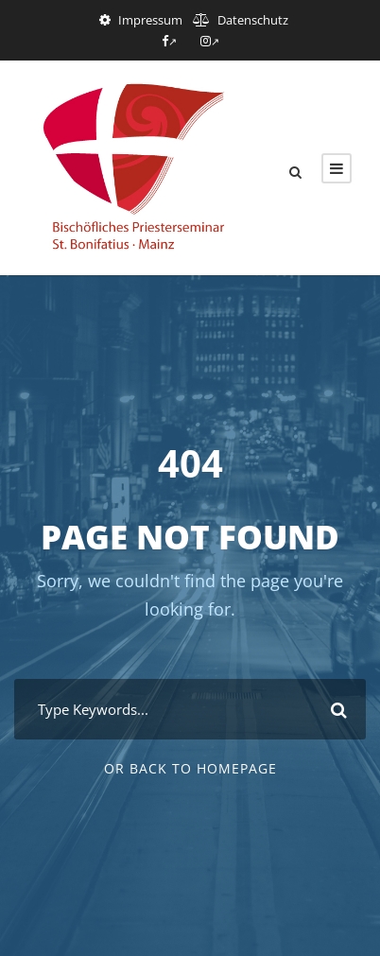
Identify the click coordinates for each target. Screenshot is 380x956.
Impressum (150, 19)
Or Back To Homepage (190, 768)
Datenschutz (252, 19)
